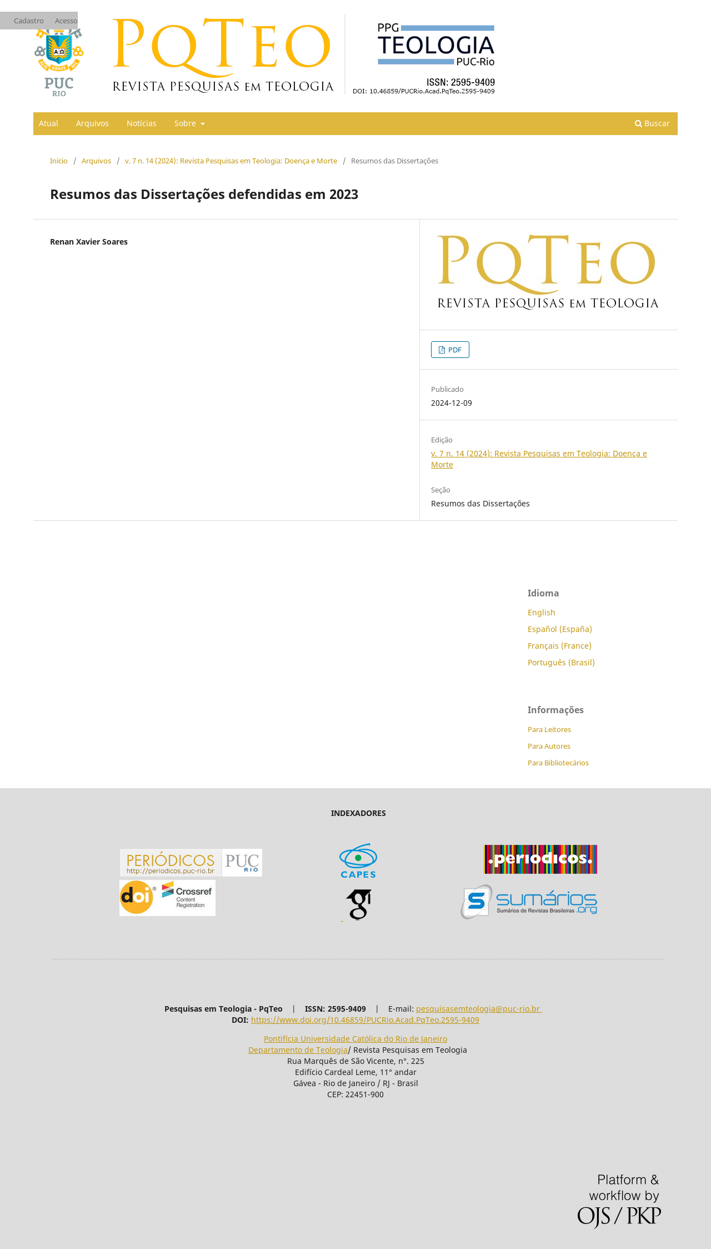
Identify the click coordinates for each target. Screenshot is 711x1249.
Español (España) (560, 629)
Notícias (142, 123)
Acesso (66, 21)
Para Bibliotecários (558, 763)
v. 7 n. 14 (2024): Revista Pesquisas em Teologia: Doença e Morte (231, 161)
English (541, 612)
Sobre (186, 123)
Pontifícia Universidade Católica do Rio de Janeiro (355, 1038)
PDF (454, 350)
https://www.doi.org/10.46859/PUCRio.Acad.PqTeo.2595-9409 (365, 1019)
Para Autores (549, 746)
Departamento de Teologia (298, 1049)
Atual (48, 123)
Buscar (652, 123)
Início (59, 161)
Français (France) (560, 645)
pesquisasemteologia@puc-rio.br (479, 1008)
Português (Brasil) (561, 662)
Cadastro (29, 21)
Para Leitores (549, 729)
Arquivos (92, 123)
